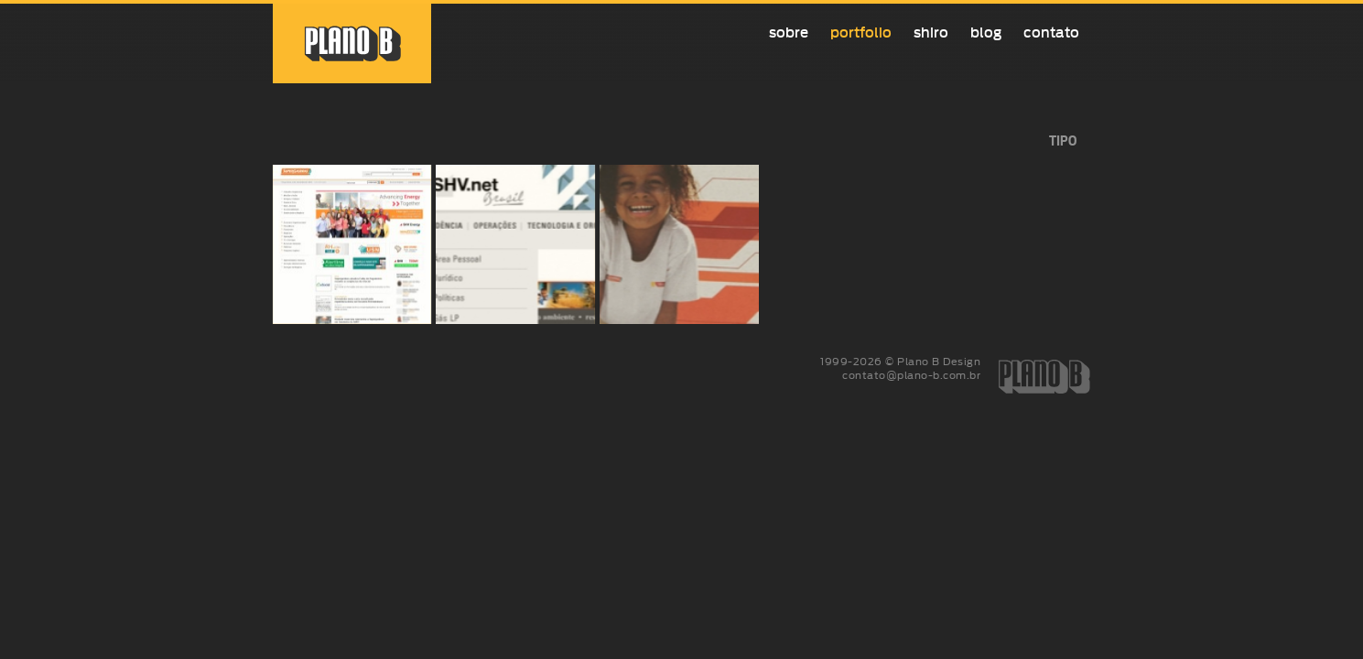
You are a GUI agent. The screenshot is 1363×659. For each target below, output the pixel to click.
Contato (1051, 32)
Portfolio (861, 32)
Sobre (788, 32)
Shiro (931, 32)
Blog (985, 32)
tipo (1062, 141)
